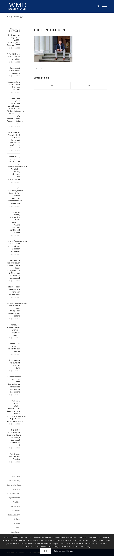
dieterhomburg (50, 29)
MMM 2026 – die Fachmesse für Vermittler (13, 56)
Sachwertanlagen (13, 485)
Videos (17, 527)
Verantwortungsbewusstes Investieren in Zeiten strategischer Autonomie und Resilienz (17, 309)
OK (45, 551)
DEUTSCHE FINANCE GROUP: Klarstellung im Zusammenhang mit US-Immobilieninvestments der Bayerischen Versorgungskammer (16, 411)
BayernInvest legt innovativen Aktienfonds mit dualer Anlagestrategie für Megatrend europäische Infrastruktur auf (13, 269)
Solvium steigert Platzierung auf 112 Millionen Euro (13, 364)
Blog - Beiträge (15, 16)
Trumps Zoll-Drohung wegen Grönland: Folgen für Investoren (13, 330)
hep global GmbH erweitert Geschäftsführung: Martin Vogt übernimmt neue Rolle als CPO (14, 437)
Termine (16, 523)
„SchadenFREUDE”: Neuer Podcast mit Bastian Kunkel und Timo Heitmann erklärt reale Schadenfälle (14, 140)
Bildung (17, 519)
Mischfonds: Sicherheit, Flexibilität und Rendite (14, 348)
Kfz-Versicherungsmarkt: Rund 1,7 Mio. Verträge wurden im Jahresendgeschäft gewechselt (15, 195)
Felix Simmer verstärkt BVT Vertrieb (14, 456)
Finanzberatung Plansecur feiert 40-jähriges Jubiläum (14, 86)
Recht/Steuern (14, 515)
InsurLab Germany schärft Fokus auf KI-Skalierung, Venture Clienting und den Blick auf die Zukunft (14, 222)
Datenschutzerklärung (63, 551)
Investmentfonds (13, 493)
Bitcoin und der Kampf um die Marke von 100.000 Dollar (14, 291)
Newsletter (15, 532)
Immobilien (15, 510)
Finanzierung (14, 506)
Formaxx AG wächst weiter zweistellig (14, 70)
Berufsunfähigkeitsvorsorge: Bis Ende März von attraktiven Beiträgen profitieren (18, 246)
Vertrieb (16, 489)
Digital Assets (14, 497)
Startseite (16, 476)
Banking (16, 502)
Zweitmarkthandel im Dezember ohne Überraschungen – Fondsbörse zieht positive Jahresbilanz (14, 384)
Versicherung (14, 480)
